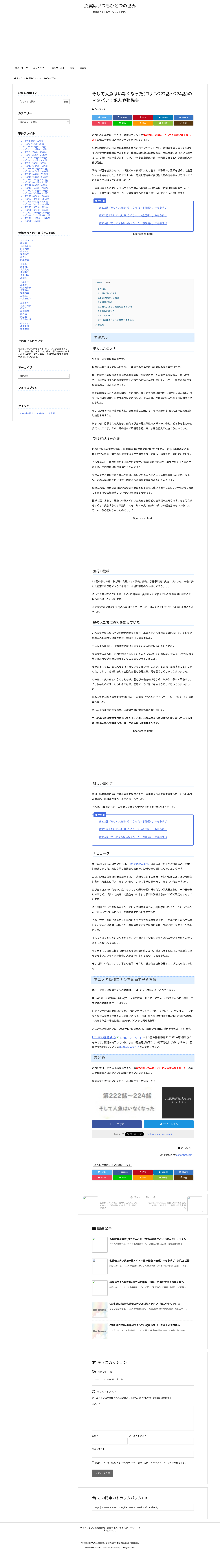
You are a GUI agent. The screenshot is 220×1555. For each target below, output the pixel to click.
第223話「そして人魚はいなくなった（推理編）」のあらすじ (133, 215)
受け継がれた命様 (108, 297)
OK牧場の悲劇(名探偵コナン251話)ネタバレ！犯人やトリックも (144, 1303)
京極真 (23, 277)
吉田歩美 (24, 254)
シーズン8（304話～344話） (34, 160)
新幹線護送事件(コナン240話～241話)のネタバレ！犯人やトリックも (147, 1239)
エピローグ (105, 315)
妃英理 (23, 308)
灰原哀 (23, 257)
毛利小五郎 (25, 246)
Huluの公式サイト (129, 1046)
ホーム (19, 78)
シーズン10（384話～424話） (35, 166)
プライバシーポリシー (128, 1527)
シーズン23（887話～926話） (35, 201)
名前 (95, 1435)
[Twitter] (102, 117)
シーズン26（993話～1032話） (35, 210)
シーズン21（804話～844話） (35, 196)
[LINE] (122, 123)
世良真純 (24, 269)
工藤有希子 (25, 305)
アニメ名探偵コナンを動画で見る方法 (114, 320)
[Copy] (183, 123)
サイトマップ (86, 1527)
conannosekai (184, 1154)
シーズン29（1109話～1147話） (35, 218)
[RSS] (143, 123)
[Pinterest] (143, 117)
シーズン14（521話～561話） (34, 177)
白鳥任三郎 (25, 298)
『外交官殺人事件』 (140, 863)
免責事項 (111, 1527)
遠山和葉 (24, 275)
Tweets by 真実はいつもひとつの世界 (36, 413)
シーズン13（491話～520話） (34, 174)
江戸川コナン (26, 240)
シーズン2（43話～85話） (33, 144)
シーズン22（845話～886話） (35, 199)
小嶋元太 (24, 251)
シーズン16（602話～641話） (35, 182)
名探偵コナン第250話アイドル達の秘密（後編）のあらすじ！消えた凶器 (149, 1260)
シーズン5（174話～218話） (34, 152)
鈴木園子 (24, 266)
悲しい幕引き (106, 311)
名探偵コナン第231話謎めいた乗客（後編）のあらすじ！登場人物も (146, 1282)
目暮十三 (24, 282)
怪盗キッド (25, 319)
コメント (96, 1403)
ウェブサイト (98, 1449)
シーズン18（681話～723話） (34, 188)
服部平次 (24, 272)
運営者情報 (100, 1527)
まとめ (99, 324)
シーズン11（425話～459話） (34, 168)
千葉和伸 (24, 290)
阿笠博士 (24, 259)
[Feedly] (163, 123)
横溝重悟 (24, 326)
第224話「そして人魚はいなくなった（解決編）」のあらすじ (133, 223)
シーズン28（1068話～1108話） (36, 215)
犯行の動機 (105, 302)
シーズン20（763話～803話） (35, 193)
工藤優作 (24, 303)
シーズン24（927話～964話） (35, 204)
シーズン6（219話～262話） (34, 155)
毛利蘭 (23, 243)
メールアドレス (137, 1435)
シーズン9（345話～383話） (34, 163)
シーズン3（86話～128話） (33, 146)
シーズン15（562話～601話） (35, 179)
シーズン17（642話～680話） (35, 185)
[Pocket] (102, 123)
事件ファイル (35, 78)
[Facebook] (122, 117)
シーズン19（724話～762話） (34, 190)
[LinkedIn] (163, 117)
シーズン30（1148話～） (32, 221)
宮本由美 (24, 293)
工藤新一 (24, 264)
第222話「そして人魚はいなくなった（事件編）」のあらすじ (133, 207)
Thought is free (127, 1547)
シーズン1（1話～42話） (32, 141)
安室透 (23, 316)
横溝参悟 (24, 329)
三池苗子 (24, 295)
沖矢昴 (23, 314)
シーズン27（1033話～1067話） (35, 212)
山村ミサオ (25, 323)
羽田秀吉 (24, 311)
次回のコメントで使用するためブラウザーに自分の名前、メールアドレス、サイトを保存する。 (141, 1462)
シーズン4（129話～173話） (34, 149)
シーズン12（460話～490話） (35, 171)
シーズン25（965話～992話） (35, 207)
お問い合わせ (110, 1530)
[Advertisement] (110, 41)
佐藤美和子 (25, 287)
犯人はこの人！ (107, 293)
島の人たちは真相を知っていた (115, 306)
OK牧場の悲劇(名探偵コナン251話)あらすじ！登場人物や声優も (144, 1325)
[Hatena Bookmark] (183, 117)
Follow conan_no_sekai (159, 1134)
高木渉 (23, 284)
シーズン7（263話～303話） (34, 157)
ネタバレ (100, 289)
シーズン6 (51, 78)
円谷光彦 (24, 248)
